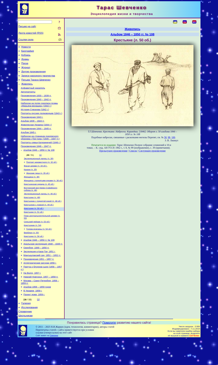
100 (173, 137)
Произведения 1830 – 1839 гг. (36, 101)
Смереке (54, 362)
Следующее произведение (152, 150)
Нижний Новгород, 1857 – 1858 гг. (40, 299)
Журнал (25, 70)
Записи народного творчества (38, 79)
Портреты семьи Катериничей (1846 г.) (41, 153)
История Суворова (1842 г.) (35, 117)
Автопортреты (28, 97)
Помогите (109, 349)
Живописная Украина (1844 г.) (36, 134)
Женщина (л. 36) (32, 190)
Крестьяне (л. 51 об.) (34, 228)
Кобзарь (26, 56)
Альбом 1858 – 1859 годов (37, 310)
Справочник (25, 337)
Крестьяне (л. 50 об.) (34, 224)
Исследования (29, 333)
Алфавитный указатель (33, 93)
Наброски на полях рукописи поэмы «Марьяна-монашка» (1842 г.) (39, 111)
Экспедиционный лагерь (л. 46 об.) (40, 209)
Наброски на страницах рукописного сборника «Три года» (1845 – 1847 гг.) (40, 148)
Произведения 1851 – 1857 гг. (38, 280)
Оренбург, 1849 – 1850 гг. (36, 267)
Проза (24, 65)
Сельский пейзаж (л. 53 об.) (37, 239)
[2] (38, 324)
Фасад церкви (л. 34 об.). (36, 179)
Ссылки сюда (26, 39)
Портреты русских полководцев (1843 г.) (41, 121)
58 (165, 137)
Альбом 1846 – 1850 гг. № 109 (39, 259)
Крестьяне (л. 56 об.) (34, 255)
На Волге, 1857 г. (32, 295)
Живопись (27, 88)
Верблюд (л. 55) (31, 251)
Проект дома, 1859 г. (34, 319)
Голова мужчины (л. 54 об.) (39, 247)
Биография (27, 52)
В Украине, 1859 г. (32, 315)
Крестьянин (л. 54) (32, 243)
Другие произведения (33, 75)
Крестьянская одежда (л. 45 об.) (39, 198)
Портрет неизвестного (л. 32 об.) (41, 175)
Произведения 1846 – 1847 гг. (36, 157)
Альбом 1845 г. (28, 142)
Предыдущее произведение (113, 150)
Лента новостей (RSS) (31, 33)
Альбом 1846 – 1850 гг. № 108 (39, 162)
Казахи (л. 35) (30, 183)
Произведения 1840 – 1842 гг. (36, 106)
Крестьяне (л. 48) (32, 213)
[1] (40, 167)
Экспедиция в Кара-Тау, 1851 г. (39, 271)
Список (133, 150)
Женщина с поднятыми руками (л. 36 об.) (43, 194)
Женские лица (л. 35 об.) (38, 186)
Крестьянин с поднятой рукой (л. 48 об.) (43, 217)
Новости (26, 47)
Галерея (26, 328)
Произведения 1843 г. (32, 125)
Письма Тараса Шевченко (36, 84)
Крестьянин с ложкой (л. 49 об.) (39, 220)
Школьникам (25, 342)
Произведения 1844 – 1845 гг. (36, 138)
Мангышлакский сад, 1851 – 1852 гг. (42, 276)
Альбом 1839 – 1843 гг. (32, 129)
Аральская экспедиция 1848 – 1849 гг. (43, 263)
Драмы (25, 61)
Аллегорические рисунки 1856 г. (40, 284)
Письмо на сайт (27, 26)
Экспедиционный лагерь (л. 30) (38, 171)
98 (169, 137)
